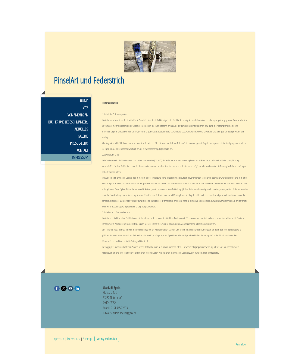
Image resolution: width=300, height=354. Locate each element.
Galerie (83, 136)
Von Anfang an (78, 115)
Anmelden (241, 344)
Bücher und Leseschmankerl (68, 122)
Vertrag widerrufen (107, 338)
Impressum (80, 157)
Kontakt (82, 150)
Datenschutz (73, 338)
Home (84, 100)
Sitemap (87, 338)
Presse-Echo (79, 143)
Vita (85, 107)
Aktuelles (81, 129)
